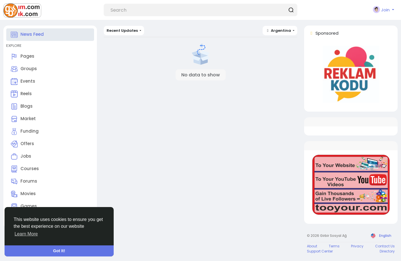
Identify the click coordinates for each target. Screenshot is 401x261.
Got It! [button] (59, 251)
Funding (25, 131)
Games (24, 206)
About (312, 246)
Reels (21, 94)
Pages (22, 56)
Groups (24, 69)
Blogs (22, 106)
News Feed (27, 34)
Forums (24, 181)
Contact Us (385, 246)
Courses (25, 169)
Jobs (21, 156)
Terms (334, 246)
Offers (22, 144)
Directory (387, 251)
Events (23, 81)
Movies (23, 194)
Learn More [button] (26, 233)
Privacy (357, 246)
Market (23, 119)
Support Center (320, 251)
